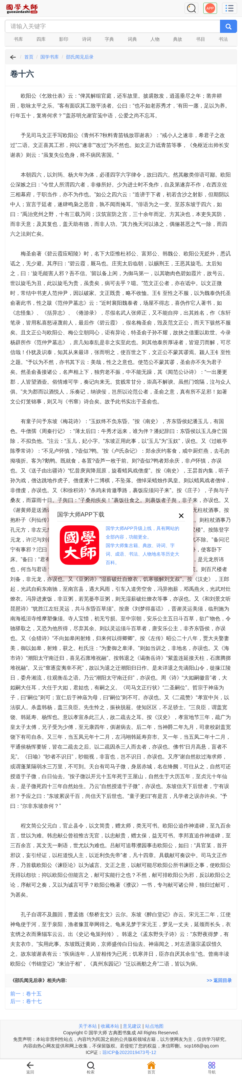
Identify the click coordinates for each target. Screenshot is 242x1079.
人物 (155, 39)
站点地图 (154, 1026)
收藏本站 (110, 1026)
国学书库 (49, 57)
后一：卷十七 (26, 1001)
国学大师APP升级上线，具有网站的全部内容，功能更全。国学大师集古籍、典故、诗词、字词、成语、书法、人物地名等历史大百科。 (142, 545)
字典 (109, 39)
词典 (132, 39)
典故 (177, 39)
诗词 (86, 39)
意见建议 (132, 1026)
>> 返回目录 (219, 980)
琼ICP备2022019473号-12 (129, 1052)
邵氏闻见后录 (80, 57)
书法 (223, 39)
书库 (18, 39)
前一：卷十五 (26, 993)
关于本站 (87, 1026)
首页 (28, 57)
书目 (200, 39)
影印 (63, 39)
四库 (41, 39)
